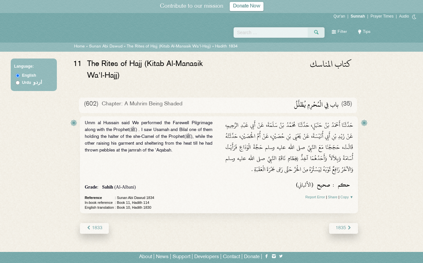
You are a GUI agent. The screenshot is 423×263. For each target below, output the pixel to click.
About (145, 257)
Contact (231, 257)
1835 (344, 228)
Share (332, 197)
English (29, 75)
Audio (404, 16)
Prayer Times (381, 16)
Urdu (32, 82)
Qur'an (339, 16)
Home (79, 46)
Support (181, 257)
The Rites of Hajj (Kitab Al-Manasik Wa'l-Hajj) (169, 46)
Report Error (315, 197)
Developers (206, 257)
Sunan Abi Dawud (105, 46)
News (162, 257)
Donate (252, 257)
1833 (94, 228)
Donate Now (246, 6)
